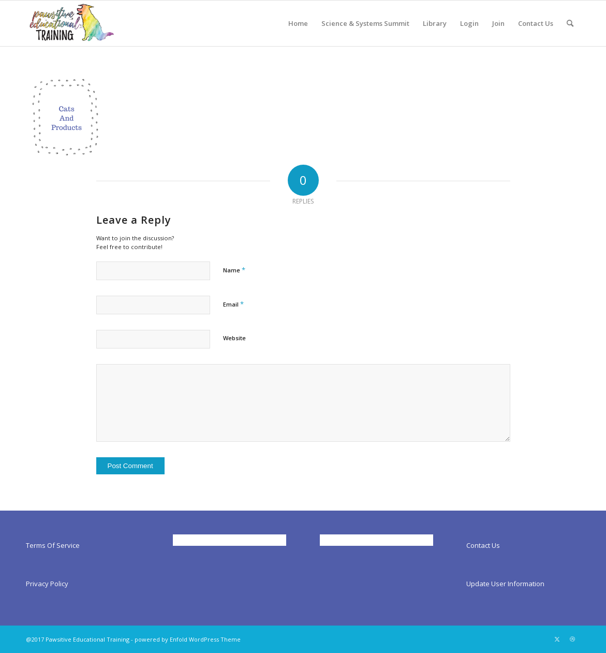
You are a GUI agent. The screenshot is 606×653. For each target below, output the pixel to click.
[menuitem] (298, 23)
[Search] (570, 23)
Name (234, 269)
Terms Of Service (53, 545)
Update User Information (505, 583)
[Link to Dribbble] (572, 639)
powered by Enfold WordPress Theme (188, 639)
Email (233, 304)
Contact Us (483, 545)
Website (234, 338)
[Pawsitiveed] (71, 23)
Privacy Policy (47, 583)
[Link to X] (557, 639)
